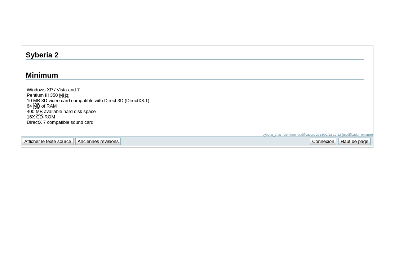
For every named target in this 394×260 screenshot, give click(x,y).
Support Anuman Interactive (335, 3)
